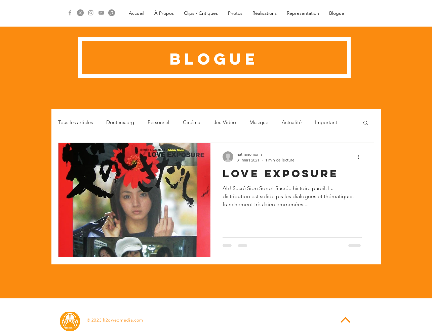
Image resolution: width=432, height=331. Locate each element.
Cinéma (191, 122)
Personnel (158, 122)
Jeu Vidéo (225, 122)
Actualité (292, 122)
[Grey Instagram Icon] (90, 12)
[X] (80, 12)
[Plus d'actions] (361, 157)
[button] (365, 123)
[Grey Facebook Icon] (70, 12)
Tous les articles (75, 122)
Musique (258, 122)
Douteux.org (120, 122)
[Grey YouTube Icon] (101, 12)
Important (326, 122)
